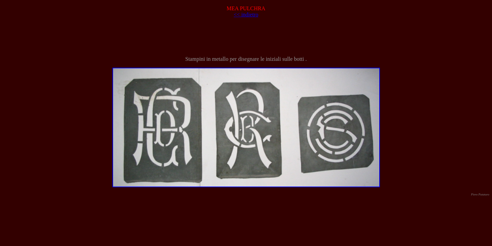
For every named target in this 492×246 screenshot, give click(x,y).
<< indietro (246, 14)
